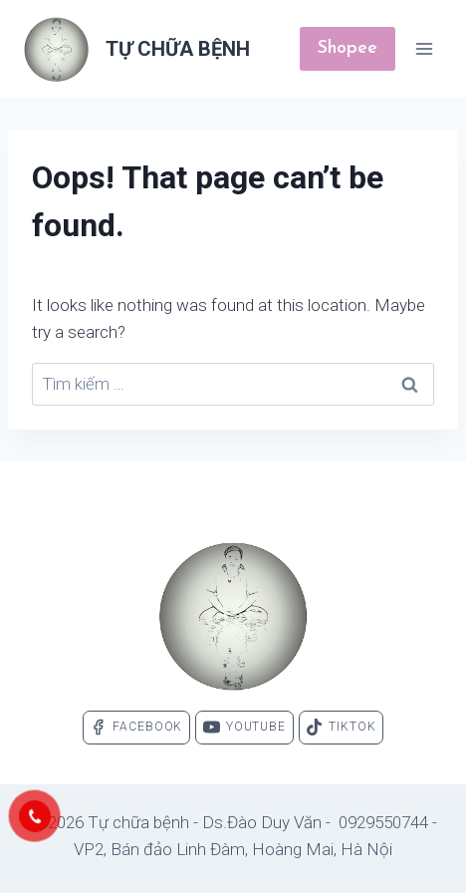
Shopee (347, 48)
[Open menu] (423, 48)
